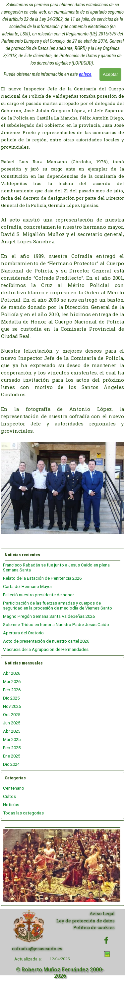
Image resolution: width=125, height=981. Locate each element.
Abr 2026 (11, 673)
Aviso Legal (102, 913)
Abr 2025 (11, 731)
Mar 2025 (12, 739)
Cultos (9, 796)
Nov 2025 (12, 706)
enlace (85, 74)
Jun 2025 (11, 722)
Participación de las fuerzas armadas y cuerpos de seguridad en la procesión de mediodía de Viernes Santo (57, 606)
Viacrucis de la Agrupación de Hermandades (46, 649)
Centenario (13, 788)
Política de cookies (94, 927)
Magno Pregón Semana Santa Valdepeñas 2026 (49, 616)
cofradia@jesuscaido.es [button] (37, 949)
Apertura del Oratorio (23, 632)
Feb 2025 (12, 747)
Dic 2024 (11, 764)
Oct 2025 (11, 714)
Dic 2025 (11, 698)
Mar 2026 (12, 681)
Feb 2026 (12, 689)
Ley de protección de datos (85, 921)
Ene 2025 (11, 756)
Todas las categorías (23, 812)
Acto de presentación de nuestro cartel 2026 (46, 641)
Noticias (11, 804)
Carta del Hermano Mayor (27, 586)
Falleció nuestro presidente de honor (38, 594)
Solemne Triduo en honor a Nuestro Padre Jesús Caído (56, 624)
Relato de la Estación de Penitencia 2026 (42, 578)
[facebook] (106, 940)
